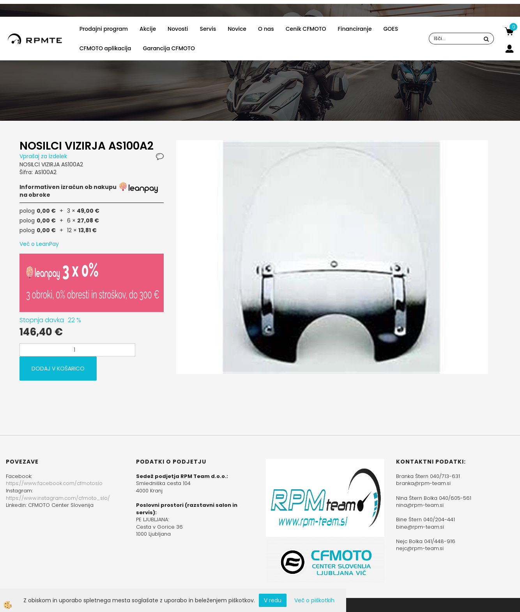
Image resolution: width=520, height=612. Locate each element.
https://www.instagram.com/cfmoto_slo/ (58, 498)
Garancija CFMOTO (169, 48)
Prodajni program (104, 29)
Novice (237, 29)
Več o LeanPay (39, 244)
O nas (266, 29)
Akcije (148, 29)
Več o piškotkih (314, 600)
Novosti (178, 29)
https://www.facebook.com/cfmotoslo (54, 483)
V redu (272, 600)
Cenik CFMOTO (306, 29)
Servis (208, 29)
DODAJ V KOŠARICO (58, 368)
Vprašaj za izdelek (43, 156)
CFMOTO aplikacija (105, 48)
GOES (391, 29)
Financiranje (355, 29)
